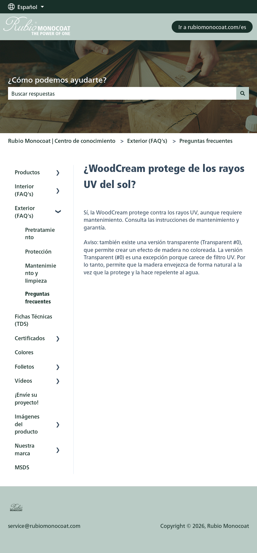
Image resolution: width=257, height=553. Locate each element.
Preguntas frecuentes (206, 140)
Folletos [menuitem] (24, 366)
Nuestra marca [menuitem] (24, 449)
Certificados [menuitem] (30, 338)
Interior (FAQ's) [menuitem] (24, 189)
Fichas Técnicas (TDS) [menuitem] (33, 319)
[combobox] (122, 93)
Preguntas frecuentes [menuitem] (38, 298)
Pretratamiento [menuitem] (40, 233)
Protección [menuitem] (38, 251)
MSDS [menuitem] (22, 467)
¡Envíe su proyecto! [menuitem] (26, 398)
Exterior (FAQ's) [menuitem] (25, 211)
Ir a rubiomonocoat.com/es (212, 26)
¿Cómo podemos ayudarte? (57, 79)
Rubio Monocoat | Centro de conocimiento (61, 140)
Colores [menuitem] (24, 352)
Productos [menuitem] (27, 172)
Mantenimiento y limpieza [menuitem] (40, 273)
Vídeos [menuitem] (23, 380)
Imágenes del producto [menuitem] (27, 423)
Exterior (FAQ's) (147, 140)
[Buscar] (242, 93)
